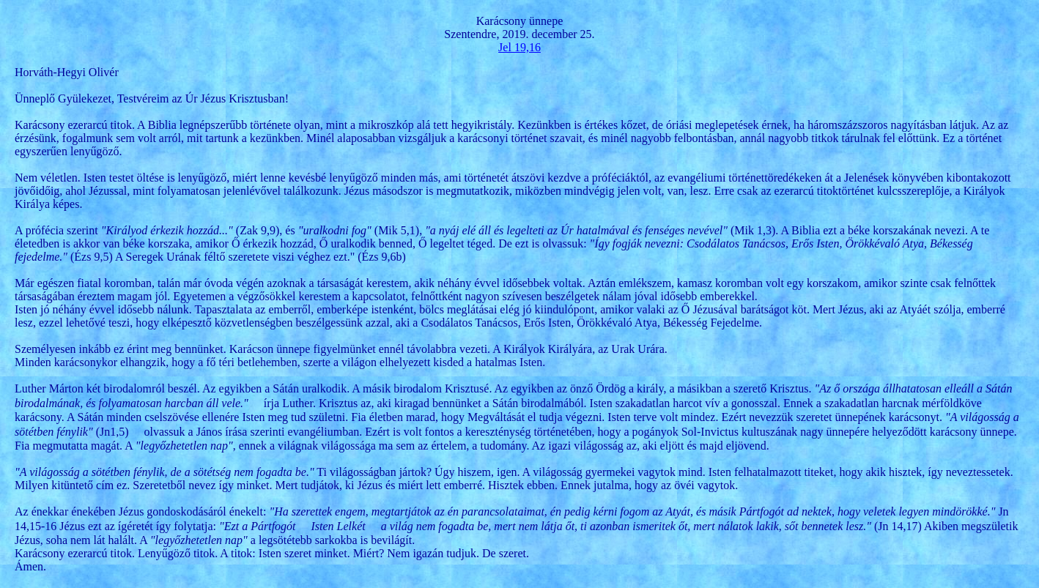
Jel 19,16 (519, 47)
